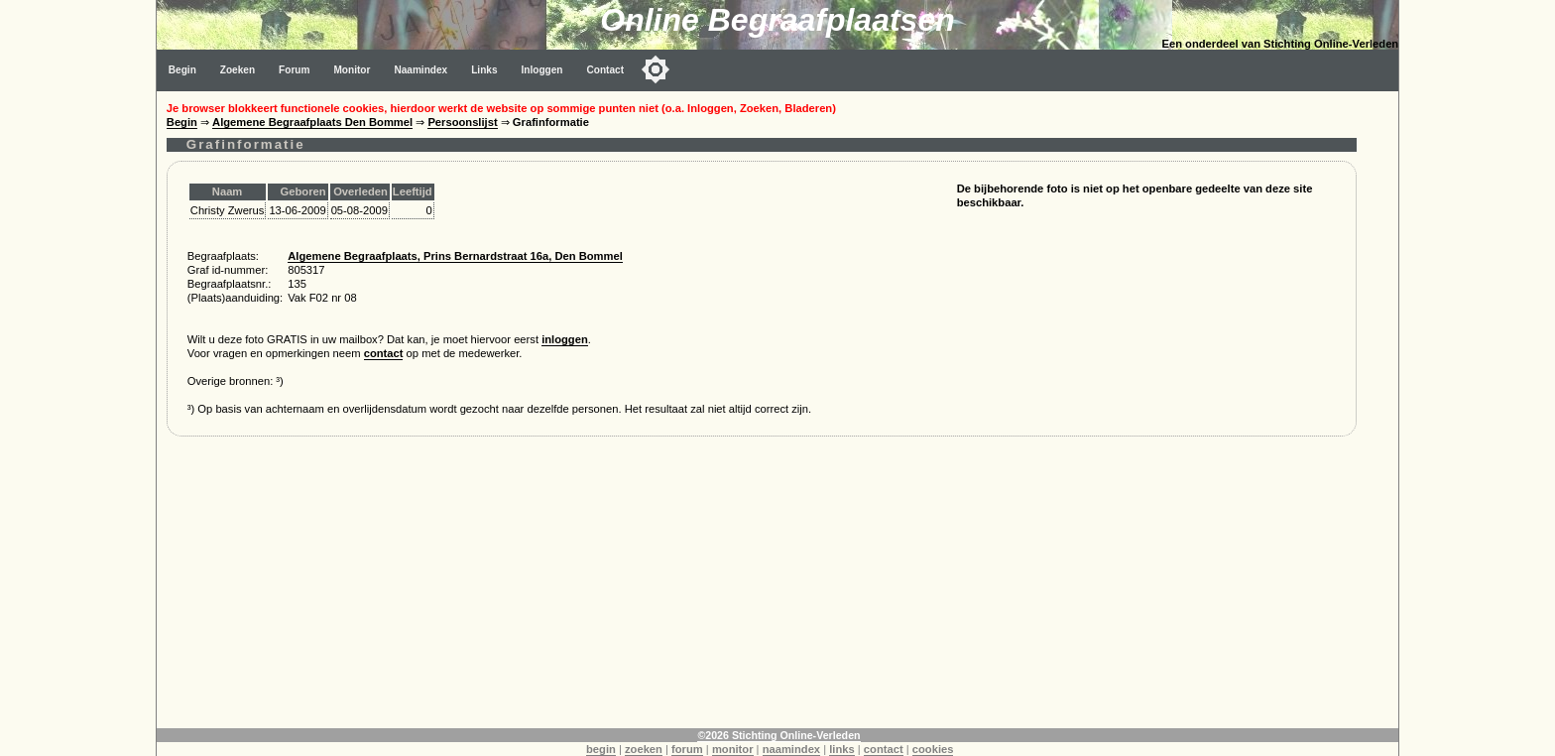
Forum (294, 69)
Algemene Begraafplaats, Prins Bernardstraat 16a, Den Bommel (455, 256)
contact (384, 353)
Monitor (351, 69)
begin (601, 749)
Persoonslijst (462, 122)
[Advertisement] (762, 589)
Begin (182, 69)
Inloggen (542, 69)
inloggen (564, 339)
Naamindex (420, 69)
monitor (733, 749)
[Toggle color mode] (655, 69)
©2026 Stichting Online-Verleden (778, 735)
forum (687, 749)
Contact (606, 69)
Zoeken (237, 69)
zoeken (643, 749)
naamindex (791, 749)
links (842, 749)
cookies (933, 749)
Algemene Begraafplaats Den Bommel (312, 122)
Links (484, 69)
